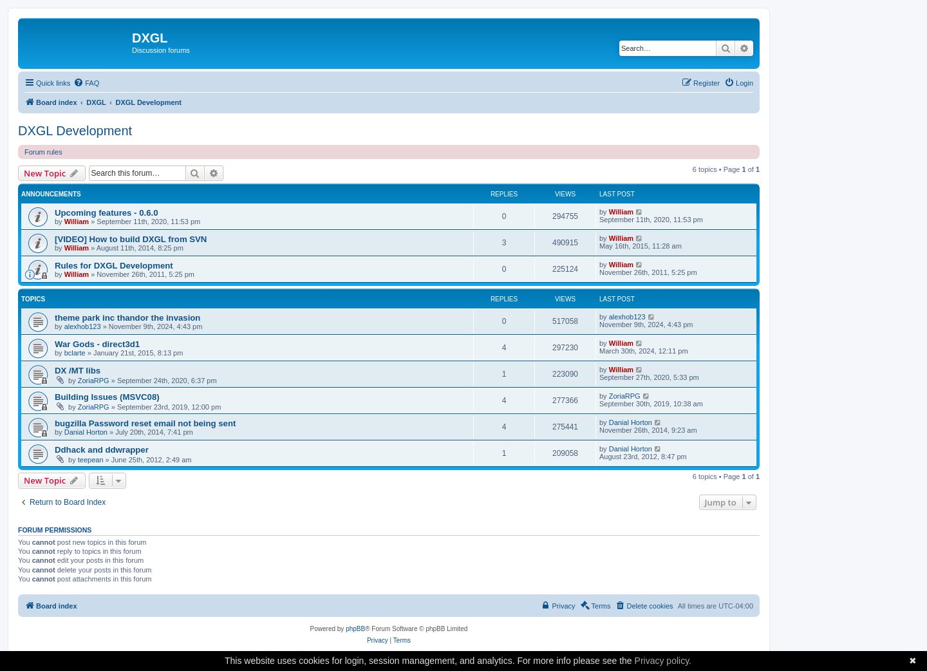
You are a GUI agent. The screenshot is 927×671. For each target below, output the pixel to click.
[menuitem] (86, 83)
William (76, 221)
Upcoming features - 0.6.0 (106, 213)
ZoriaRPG (93, 380)
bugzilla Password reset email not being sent (145, 423)
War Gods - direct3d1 (97, 344)
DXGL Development (75, 131)
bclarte (75, 353)
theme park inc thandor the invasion (127, 318)
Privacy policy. (663, 661)
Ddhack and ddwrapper (102, 450)
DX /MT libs (77, 370)
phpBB (355, 628)
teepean (91, 460)
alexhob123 (82, 326)
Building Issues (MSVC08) (107, 397)
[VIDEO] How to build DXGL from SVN (131, 239)
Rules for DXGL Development (114, 265)
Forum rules (43, 152)
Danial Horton (86, 432)
